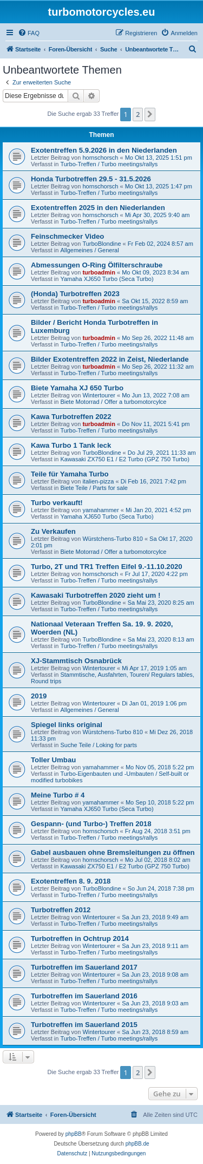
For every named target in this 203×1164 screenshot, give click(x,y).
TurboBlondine (101, 243)
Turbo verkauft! (57, 503)
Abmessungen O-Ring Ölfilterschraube (96, 265)
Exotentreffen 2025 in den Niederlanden (98, 208)
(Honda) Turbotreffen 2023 (75, 294)
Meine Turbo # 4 (57, 795)
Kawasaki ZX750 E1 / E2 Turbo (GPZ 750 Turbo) (124, 459)
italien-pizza (98, 481)
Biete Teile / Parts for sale (94, 488)
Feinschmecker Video (67, 236)
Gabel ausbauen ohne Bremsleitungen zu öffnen (113, 852)
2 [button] (138, 114)
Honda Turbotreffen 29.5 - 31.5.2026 (91, 179)
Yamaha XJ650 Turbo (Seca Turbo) (106, 279)
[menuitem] (29, 33)
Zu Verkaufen (53, 531)
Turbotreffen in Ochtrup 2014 (80, 938)
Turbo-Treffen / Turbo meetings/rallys (109, 164)
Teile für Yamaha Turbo (70, 474)
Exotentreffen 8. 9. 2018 (70, 881)
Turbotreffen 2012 (60, 910)
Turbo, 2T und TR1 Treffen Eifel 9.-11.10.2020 (106, 567)
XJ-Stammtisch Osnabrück (76, 661)
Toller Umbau (53, 760)
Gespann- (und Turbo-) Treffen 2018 (91, 824)
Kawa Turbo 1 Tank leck (71, 445)
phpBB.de (137, 1144)
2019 (39, 696)
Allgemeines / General (89, 250)
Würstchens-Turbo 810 (112, 538)
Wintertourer (98, 395)
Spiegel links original (66, 725)
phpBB (74, 1134)
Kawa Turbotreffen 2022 (71, 417)
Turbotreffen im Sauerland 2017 (84, 967)
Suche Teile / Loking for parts (98, 745)
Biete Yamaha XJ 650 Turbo (77, 388)
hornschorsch (100, 157)
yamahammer (100, 510)
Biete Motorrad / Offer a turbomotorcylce (113, 401)
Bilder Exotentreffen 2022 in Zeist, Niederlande (110, 359)
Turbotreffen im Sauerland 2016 (84, 996)
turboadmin (98, 272)
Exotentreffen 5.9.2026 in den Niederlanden (104, 150)
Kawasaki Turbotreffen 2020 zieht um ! (95, 595)
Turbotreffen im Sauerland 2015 (84, 1025)
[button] (150, 114)
